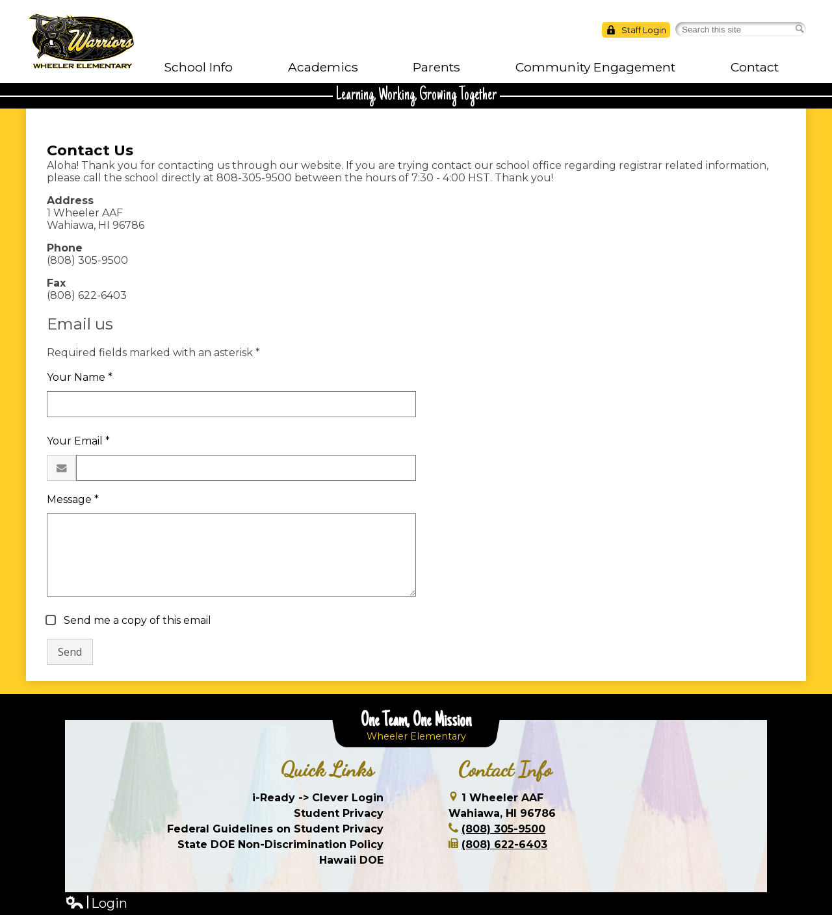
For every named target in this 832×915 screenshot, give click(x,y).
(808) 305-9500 (503, 829)
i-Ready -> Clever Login (318, 798)
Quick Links (327, 769)
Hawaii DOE (351, 860)
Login (96, 904)
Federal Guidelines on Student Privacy (275, 829)
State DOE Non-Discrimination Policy (280, 844)
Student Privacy (339, 813)
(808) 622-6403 (504, 844)
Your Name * (79, 377)
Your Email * (78, 441)
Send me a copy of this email (136, 620)
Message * (73, 499)
